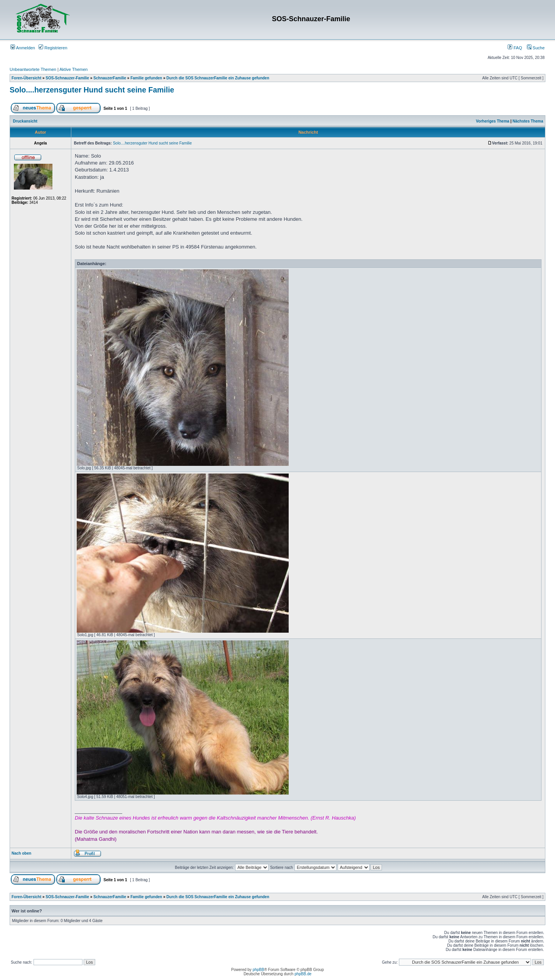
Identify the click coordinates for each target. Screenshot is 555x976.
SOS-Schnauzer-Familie (67, 78)
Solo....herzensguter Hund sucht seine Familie (92, 90)
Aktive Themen (73, 69)
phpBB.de (302, 974)
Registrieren (53, 47)
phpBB (258, 970)
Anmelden (22, 47)
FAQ (515, 47)
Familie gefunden (146, 78)
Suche (536, 47)
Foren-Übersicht (26, 78)
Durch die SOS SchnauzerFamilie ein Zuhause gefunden (217, 78)
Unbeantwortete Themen (33, 69)
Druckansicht (25, 121)
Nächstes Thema (528, 121)
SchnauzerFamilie (109, 78)
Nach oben (21, 853)
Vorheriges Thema (493, 121)
